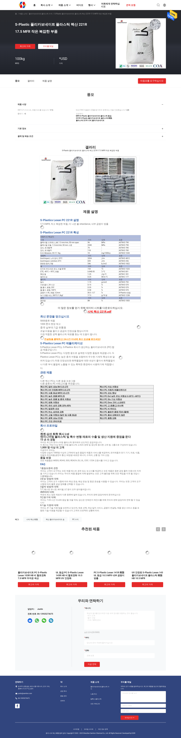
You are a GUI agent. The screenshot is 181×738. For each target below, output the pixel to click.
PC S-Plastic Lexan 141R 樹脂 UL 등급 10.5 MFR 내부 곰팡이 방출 (109, 575)
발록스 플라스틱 (95, 699)
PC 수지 (75, 519)
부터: (87, 638)
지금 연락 (92, 664)
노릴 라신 (93, 694)
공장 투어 (63, 691)
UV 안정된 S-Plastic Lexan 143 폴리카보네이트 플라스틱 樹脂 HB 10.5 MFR (147, 575)
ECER (133, 733)
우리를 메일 (48, 46)
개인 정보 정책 (103, 729)
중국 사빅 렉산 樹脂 (52, 733)
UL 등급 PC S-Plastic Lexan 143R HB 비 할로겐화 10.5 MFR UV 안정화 (70, 575)
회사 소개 (63, 686)
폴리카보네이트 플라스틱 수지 (41, 14)
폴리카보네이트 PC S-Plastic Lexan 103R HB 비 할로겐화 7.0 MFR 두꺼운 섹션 (32, 575)
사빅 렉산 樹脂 (32, 519)
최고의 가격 (25, 46)
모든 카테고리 (95, 704)
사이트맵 (76, 729)
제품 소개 (23, 14)
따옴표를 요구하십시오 (152, 80)
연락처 (62, 701)
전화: (87, 650)
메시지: (88, 608)
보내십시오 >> (129, 717)
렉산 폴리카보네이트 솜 (55, 519)
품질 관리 (63, 696)
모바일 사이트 (88, 729)
